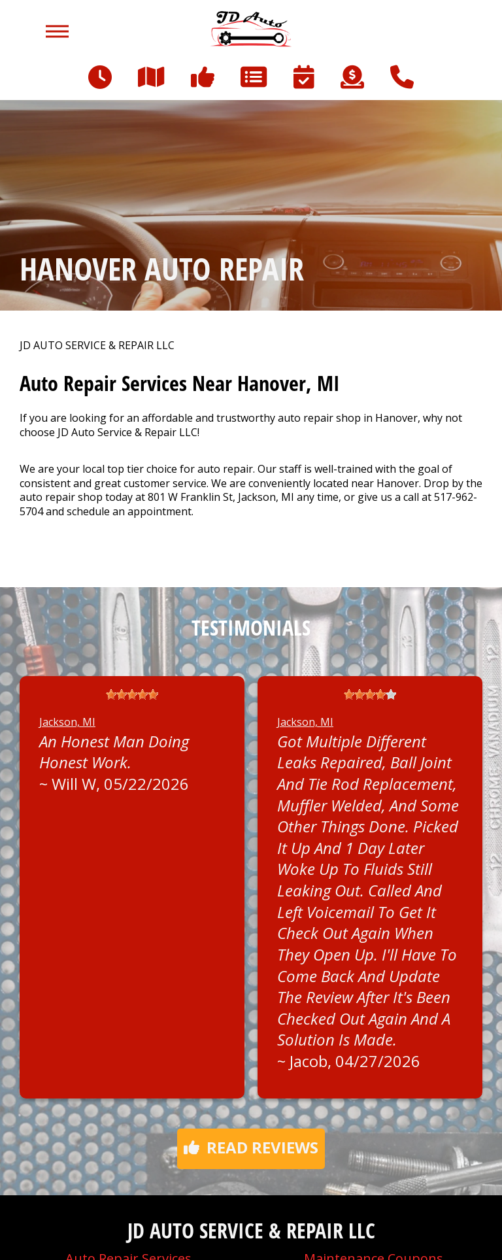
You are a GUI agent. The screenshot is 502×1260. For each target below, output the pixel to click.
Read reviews (251, 1147)
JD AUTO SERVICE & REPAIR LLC (97, 345)
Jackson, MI (67, 722)
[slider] (132, 694)
